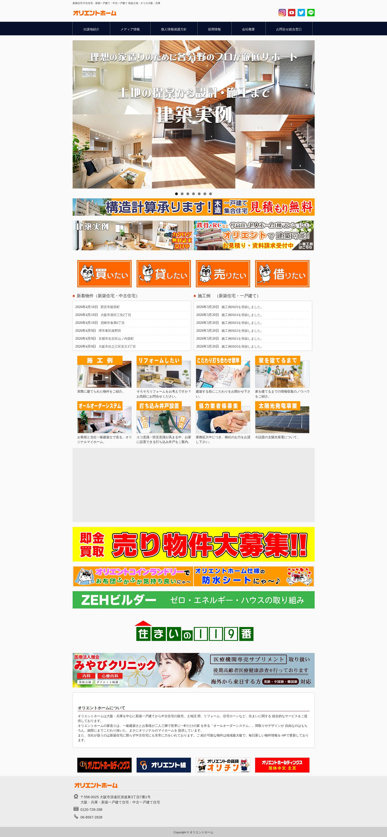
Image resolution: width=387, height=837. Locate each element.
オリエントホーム (201, 832)
